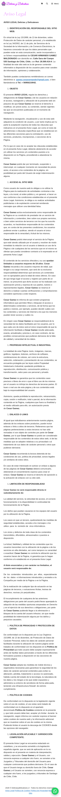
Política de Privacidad (39, 791)
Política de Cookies (22, 791)
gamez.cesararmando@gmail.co (31, 80)
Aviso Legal (9, 791)
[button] (55, 791)
